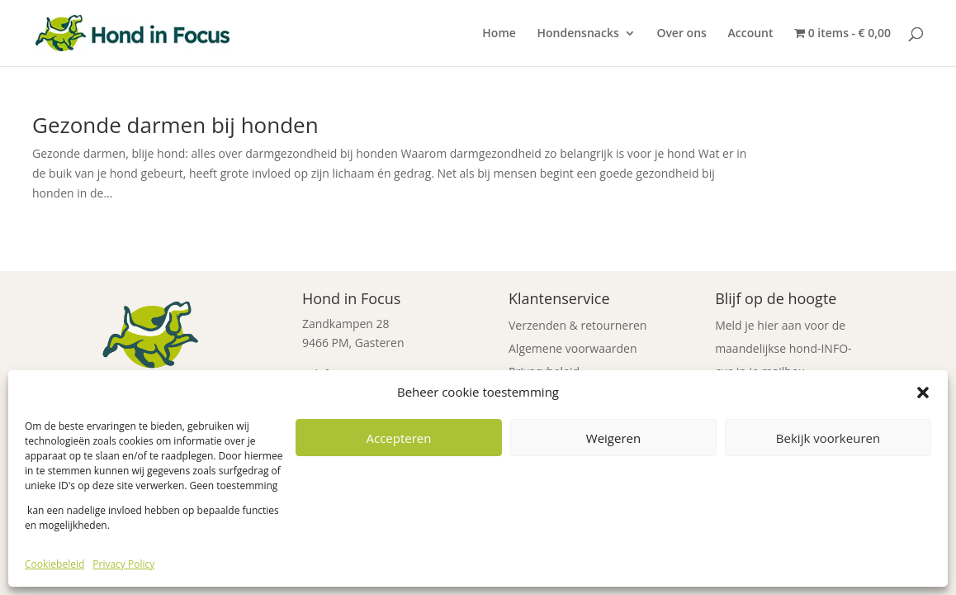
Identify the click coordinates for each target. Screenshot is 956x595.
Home (499, 33)
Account (751, 33)
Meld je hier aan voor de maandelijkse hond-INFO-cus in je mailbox (783, 348)
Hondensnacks (577, 33)
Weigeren (613, 438)
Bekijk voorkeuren (828, 438)
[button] (923, 392)
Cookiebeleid (54, 564)
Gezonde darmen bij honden (175, 125)
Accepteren (399, 438)
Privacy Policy (123, 564)
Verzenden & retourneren (577, 325)
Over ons (681, 33)
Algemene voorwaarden (573, 348)
